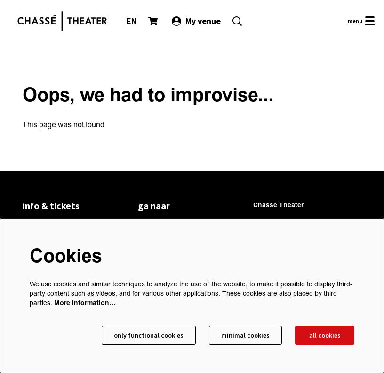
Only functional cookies (149, 335)
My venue (196, 21)
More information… (85, 303)
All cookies (325, 335)
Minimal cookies (245, 335)
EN (131, 21)
